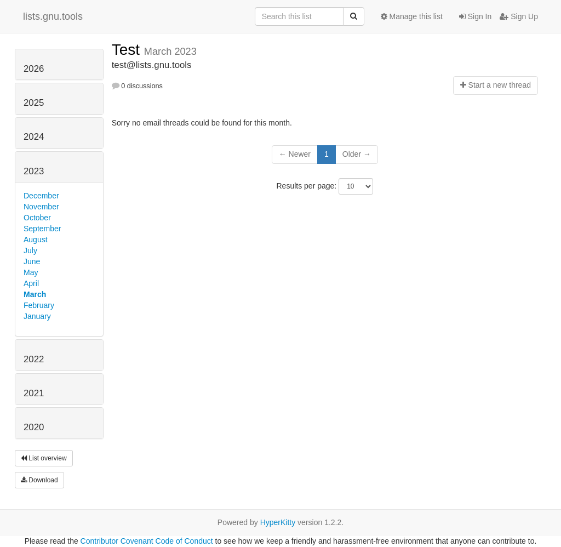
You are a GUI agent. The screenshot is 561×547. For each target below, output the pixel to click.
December (41, 195)
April (31, 283)
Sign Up (519, 16)
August (36, 239)
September (42, 228)
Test (128, 49)
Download (39, 480)
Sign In (475, 16)
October (37, 217)
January (37, 316)
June (32, 261)
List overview (44, 458)
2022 (34, 359)
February (39, 305)
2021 (34, 393)
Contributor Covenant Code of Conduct (147, 541)
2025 (34, 103)
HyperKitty (278, 522)
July (30, 250)
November (41, 206)
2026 (34, 69)
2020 (34, 427)
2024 (34, 137)
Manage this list (412, 16)
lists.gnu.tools (53, 16)
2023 (34, 171)
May (31, 272)
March (35, 294)
